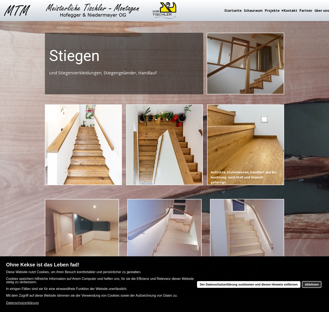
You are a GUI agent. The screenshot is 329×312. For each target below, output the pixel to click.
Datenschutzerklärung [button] (22, 303)
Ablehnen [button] (312, 284)
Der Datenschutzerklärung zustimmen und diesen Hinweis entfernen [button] (249, 284)
